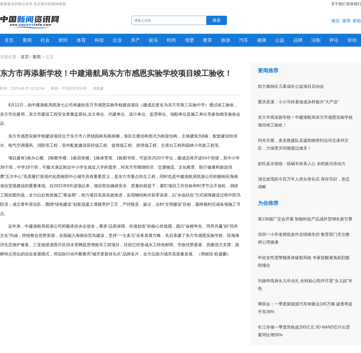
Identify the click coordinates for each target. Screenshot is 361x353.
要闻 (27, 40)
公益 (279, 40)
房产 (135, 40)
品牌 (297, 40)
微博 (346, 21)
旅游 (225, 40)
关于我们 (338, 4)
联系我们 (354, 4)
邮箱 (357, 21)
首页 (9, 40)
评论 (334, 40)
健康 (261, 40)
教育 (207, 40)
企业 (117, 40)
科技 (99, 40)
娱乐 (153, 40)
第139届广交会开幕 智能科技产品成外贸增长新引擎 (305, 219)
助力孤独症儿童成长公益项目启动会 (291, 86)
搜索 (216, 20)
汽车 (243, 40)
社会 (45, 40)
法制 (316, 40)
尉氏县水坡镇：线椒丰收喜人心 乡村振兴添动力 (302, 163)
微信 (335, 21)
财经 (63, 40)
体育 (81, 40)
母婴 (189, 40)
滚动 (352, 40)
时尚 (171, 40)
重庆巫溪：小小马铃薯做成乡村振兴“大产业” (298, 102)
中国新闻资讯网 (74, 88)
